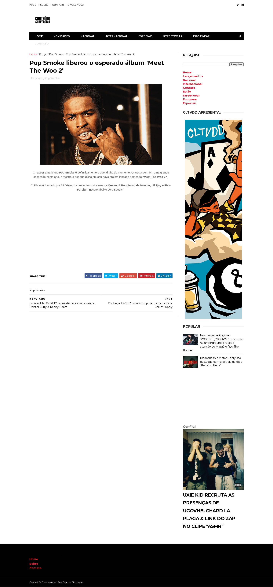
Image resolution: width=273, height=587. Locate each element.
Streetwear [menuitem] (191, 95)
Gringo (43, 54)
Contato (35, 568)
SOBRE (44, 4)
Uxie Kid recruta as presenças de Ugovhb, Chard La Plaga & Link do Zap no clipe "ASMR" (209, 510)
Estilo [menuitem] (187, 91)
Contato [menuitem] (189, 87)
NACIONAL (88, 36)
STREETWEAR (172, 36)
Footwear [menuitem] (190, 99)
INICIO (33, 4)
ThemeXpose (49, 582)
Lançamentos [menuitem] (193, 76)
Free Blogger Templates (70, 582)
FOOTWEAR (201, 36)
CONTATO (58, 4)
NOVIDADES (61, 36)
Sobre (33, 563)
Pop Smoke (56, 54)
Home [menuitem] (187, 72)
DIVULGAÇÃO (76, 4)
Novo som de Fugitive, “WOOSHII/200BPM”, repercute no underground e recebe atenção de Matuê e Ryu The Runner (213, 343)
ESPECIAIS (145, 36)
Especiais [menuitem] (189, 103)
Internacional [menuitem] (192, 84)
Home (39, 36)
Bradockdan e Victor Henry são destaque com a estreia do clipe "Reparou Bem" (221, 361)
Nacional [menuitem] (189, 80)
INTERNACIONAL (116, 36)
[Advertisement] (213, 397)
